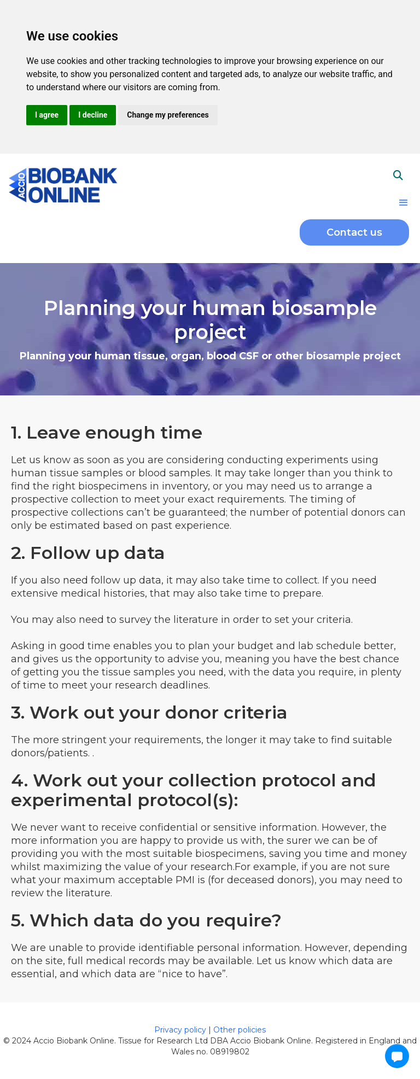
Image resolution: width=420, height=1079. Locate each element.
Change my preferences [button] (167, 114)
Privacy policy (181, 1030)
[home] (63, 184)
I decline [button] (92, 114)
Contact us (354, 232)
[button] (403, 202)
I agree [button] (47, 114)
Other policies (239, 1030)
